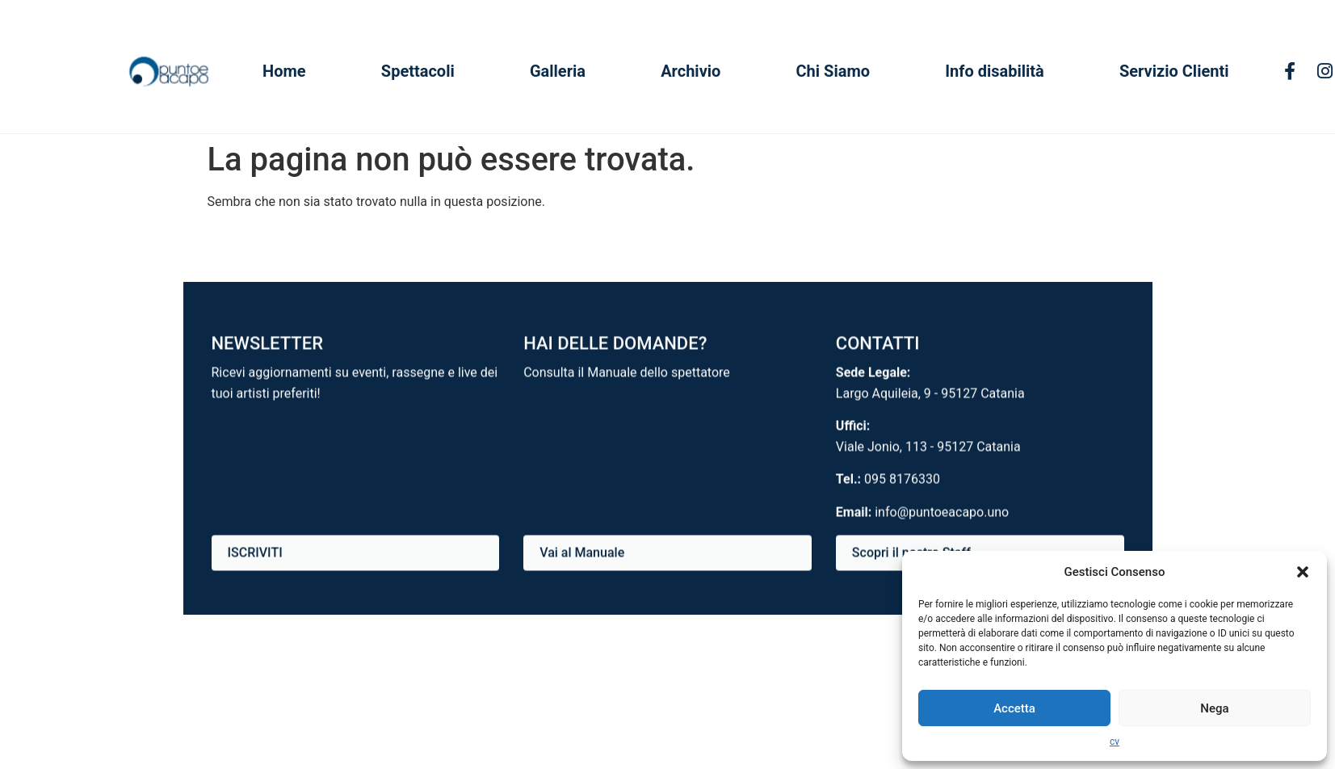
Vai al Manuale (581, 553)
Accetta (1014, 708)
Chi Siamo (833, 71)
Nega (1214, 708)
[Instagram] (1325, 71)
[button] (1303, 572)
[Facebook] (1289, 71)
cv (1114, 741)
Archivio (690, 71)
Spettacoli (418, 71)
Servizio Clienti (1174, 71)
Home (284, 71)
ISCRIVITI (255, 553)
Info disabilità (994, 71)
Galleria (558, 71)
